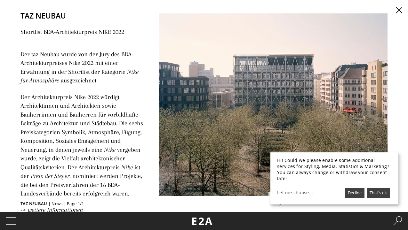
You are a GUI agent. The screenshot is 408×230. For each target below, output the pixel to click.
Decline (355, 192)
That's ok (378, 192)
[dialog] (334, 178)
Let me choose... (295, 192)
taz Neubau (34, 203)
